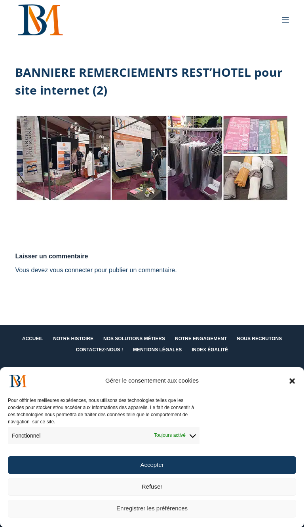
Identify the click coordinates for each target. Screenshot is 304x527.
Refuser (152, 489)
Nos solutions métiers (134, 338)
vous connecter (71, 270)
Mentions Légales (157, 350)
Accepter (151, 467)
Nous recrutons (259, 338)
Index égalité (210, 350)
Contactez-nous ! (99, 350)
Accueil (32, 338)
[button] (292, 384)
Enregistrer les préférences (152, 511)
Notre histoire (73, 338)
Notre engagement (201, 338)
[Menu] (285, 19)
